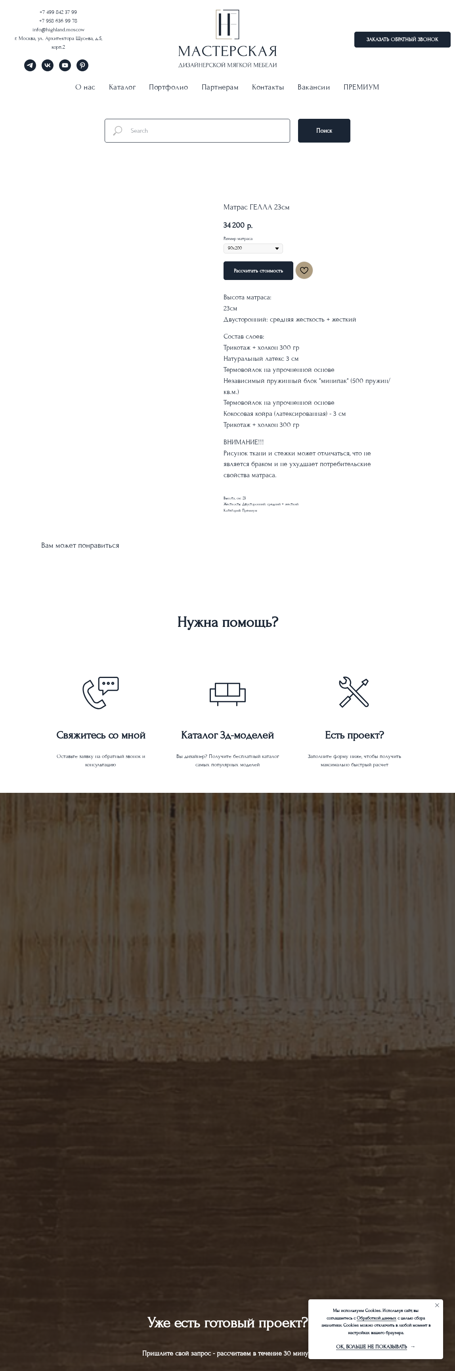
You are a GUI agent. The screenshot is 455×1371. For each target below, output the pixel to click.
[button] (402, 40)
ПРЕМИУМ (362, 87)
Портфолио (168, 87)
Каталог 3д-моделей (227, 735)
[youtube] (65, 69)
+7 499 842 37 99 (58, 12)
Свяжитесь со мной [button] (100, 735)
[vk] (48, 69)
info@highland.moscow (58, 29)
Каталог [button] (122, 87)
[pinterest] (82, 69)
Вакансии (314, 87)
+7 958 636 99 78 (58, 21)
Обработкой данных (376, 1318)
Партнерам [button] (220, 87)
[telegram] (30, 69)
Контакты (268, 87)
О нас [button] (85, 87)
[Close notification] (437, 1305)
